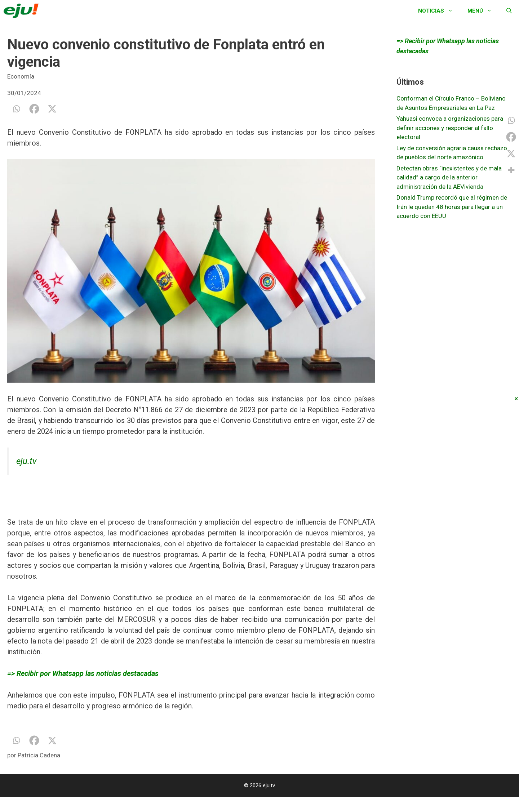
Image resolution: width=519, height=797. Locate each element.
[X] (52, 108)
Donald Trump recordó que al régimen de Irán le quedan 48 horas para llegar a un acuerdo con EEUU (451, 206)
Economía (20, 76)
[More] (511, 170)
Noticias (439, 11)
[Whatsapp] (16, 108)
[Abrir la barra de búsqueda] (509, 11)
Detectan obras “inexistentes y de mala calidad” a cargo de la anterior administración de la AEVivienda (449, 177)
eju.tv (26, 461)
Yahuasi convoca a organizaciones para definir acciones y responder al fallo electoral (449, 128)
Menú (483, 11)
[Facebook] (34, 108)
